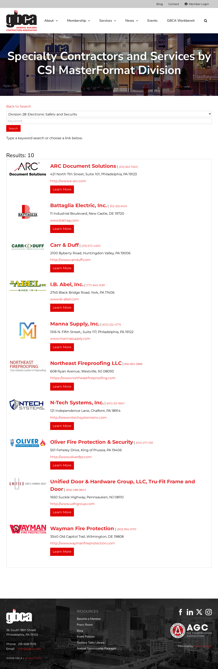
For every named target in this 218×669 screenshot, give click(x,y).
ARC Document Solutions (83, 166)
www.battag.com (64, 220)
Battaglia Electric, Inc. (78, 205)
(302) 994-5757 (126, 529)
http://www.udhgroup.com (72, 504)
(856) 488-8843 (76, 489)
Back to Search (18, 106)
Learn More (62, 189)
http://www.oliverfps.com (71, 457)
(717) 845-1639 (95, 285)
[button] (205, 20)
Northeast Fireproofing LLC (86, 363)
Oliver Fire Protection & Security (91, 442)
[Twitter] (199, 612)
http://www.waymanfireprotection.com (82, 543)
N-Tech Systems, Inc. (77, 403)
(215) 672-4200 (91, 245)
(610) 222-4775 (111, 324)
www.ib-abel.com (64, 299)
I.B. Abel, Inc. (66, 284)
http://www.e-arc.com (68, 181)
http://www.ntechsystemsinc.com (78, 418)
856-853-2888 (133, 364)
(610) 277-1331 (144, 442)
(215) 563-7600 (128, 166)
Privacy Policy (33, 658)
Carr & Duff (64, 245)
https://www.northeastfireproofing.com (83, 378)
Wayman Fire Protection (82, 528)
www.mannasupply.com (70, 339)
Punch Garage (203, 646)
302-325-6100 (118, 206)
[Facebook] (180, 612)
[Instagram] (209, 612)
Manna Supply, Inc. (75, 324)
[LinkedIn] (190, 612)
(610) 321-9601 (115, 403)
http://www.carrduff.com (70, 260)
